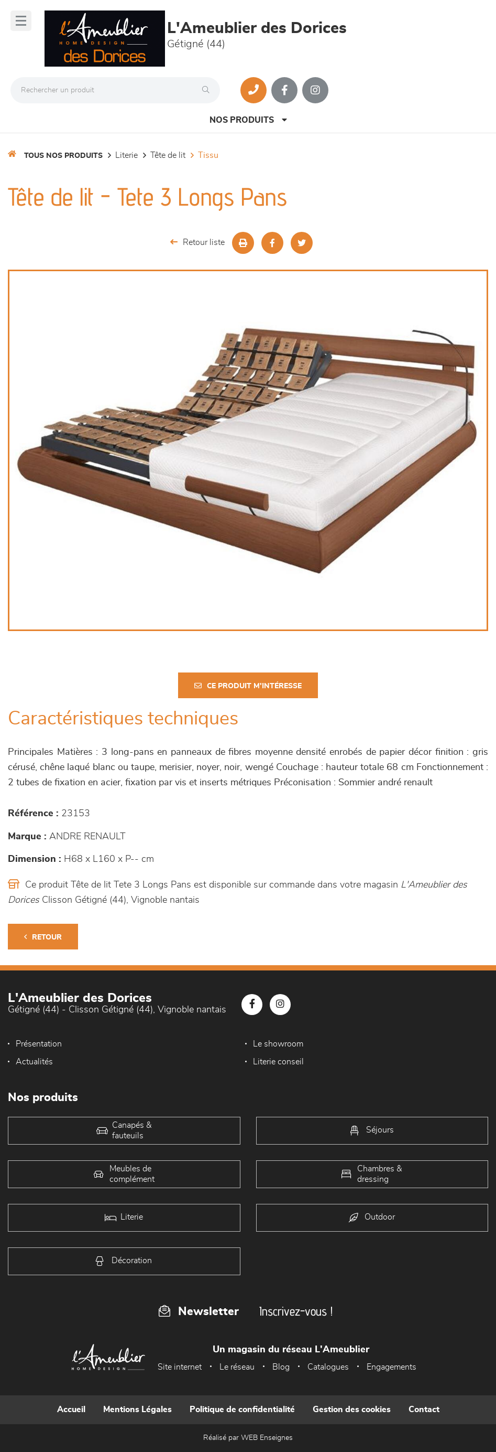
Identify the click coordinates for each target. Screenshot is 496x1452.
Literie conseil (278, 1062)
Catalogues (328, 1367)
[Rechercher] (208, 90)
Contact (424, 1409)
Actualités (34, 1062)
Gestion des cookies (352, 1409)
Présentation (39, 1044)
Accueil (71, 1409)
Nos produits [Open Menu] (248, 119)
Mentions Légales (137, 1409)
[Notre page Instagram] (315, 90)
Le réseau (237, 1367)
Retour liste (197, 242)
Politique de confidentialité (242, 1409)
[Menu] (20, 20)
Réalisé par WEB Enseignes (248, 1438)
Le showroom (278, 1044)
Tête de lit (167, 155)
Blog (281, 1367)
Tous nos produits (63, 155)
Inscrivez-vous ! (296, 1311)
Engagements (391, 1367)
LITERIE (126, 155)
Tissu (208, 155)
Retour (43, 937)
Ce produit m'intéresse (248, 686)
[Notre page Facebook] (284, 90)
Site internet (180, 1367)
